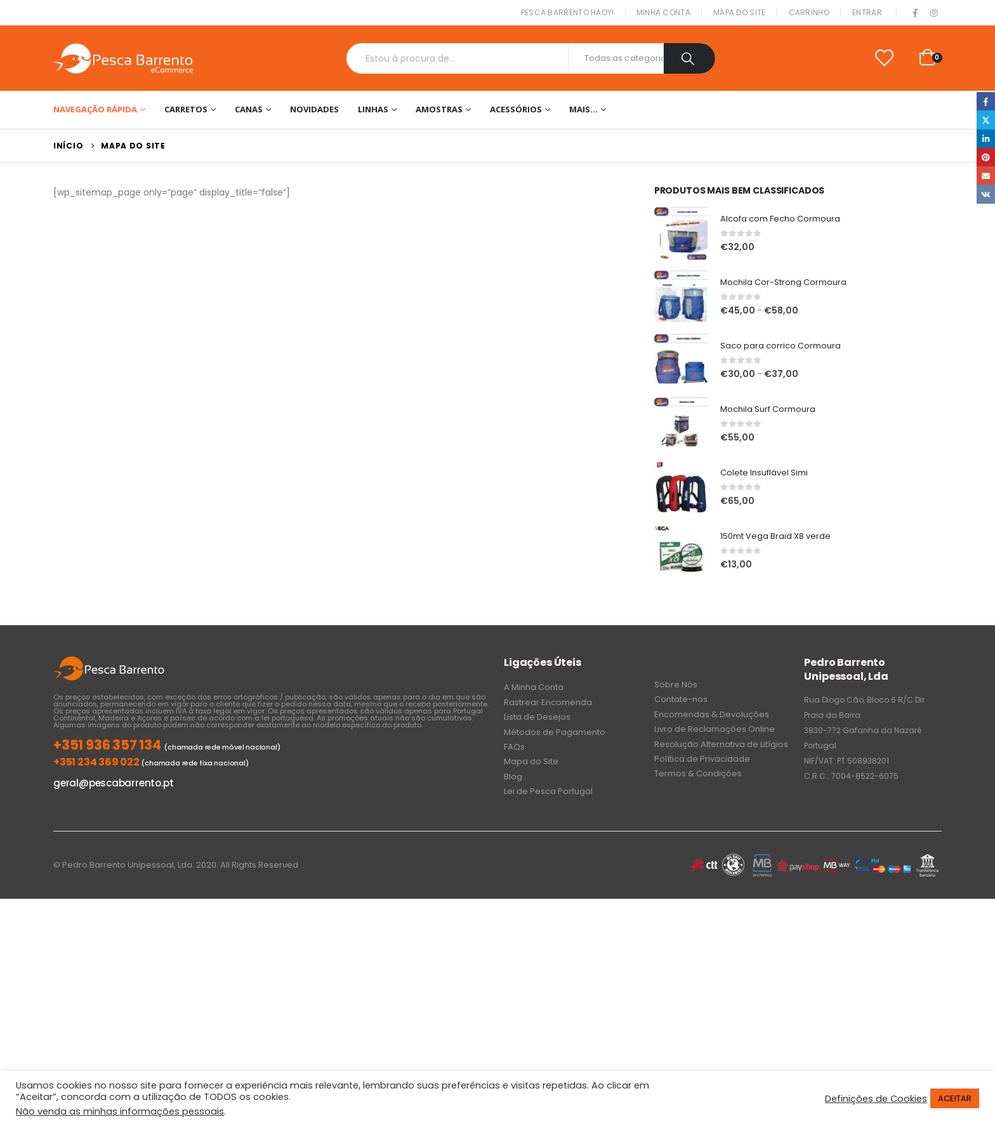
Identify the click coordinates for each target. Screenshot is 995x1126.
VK (986, 194)
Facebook (986, 101)
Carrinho (809, 12)
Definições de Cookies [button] (876, 1098)
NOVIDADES (314, 109)
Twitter (986, 119)
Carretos (186, 109)
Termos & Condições (698, 773)
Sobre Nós (675, 685)
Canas (249, 109)
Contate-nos (681, 699)
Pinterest (986, 157)
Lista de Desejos (537, 717)
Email (986, 175)
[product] (681, 233)
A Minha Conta (533, 687)
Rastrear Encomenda (548, 702)
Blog (513, 777)
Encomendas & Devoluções (711, 714)
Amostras (439, 109)
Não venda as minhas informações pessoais (120, 1111)
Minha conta (663, 12)
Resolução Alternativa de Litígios (721, 744)
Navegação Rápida (95, 109)
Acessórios (516, 109)
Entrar (867, 12)
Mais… (583, 109)
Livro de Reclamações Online (714, 729)
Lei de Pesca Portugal (548, 791)
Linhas (373, 109)
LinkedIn (986, 138)
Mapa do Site (739, 12)
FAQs (514, 747)
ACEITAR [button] (955, 1098)
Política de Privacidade (702, 759)
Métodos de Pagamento (554, 732)
